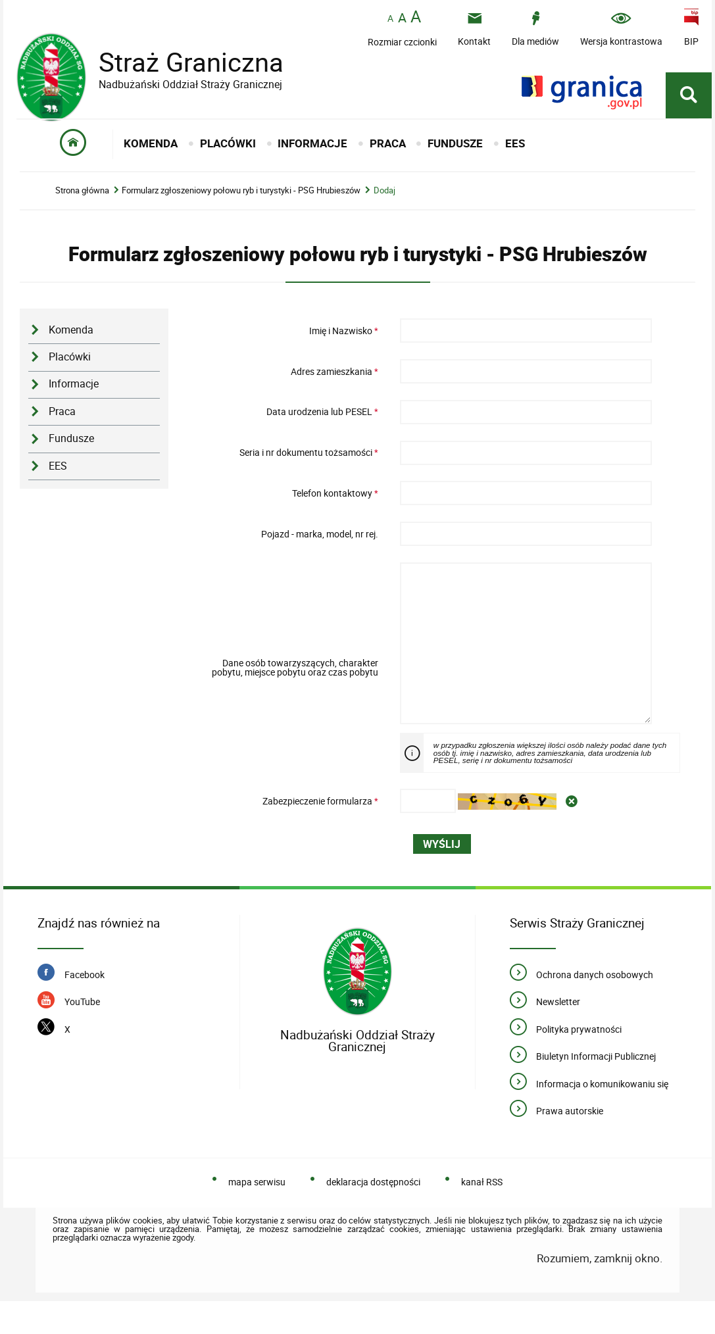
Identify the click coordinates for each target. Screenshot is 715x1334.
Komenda (71, 336)
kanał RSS (482, 1214)
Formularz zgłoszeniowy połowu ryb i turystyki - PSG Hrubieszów (241, 197)
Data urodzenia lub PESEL (287, 418)
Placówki (70, 363)
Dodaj (384, 197)
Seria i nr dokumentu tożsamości (287, 459)
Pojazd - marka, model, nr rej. (319, 540)
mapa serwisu (256, 1214)
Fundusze (71, 445)
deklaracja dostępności (373, 1214)
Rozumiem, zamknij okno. (599, 1290)
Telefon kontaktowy (287, 500)
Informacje (74, 390)
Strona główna (82, 197)
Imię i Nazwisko (287, 337)
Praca (62, 418)
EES (58, 473)
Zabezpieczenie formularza (287, 834)
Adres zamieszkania (287, 377)
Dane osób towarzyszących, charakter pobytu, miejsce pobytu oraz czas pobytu (295, 687)
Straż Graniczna (180, 63)
